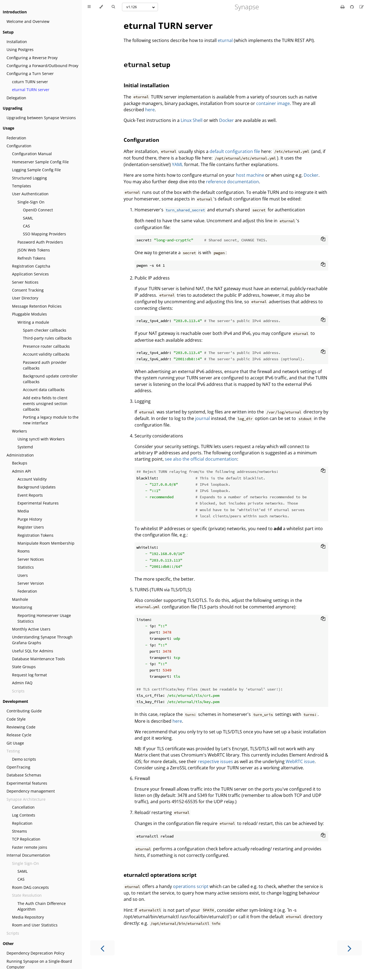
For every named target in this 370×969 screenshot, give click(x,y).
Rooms (23, 551)
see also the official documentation (201, 459)
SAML (28, 218)
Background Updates (36, 487)
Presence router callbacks (46, 346)
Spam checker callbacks (44, 330)
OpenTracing (18, 767)
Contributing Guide (24, 710)
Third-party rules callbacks (47, 338)
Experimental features (27, 783)
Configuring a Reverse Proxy (32, 57)
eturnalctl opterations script (160, 874)
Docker (226, 120)
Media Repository (28, 917)
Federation (16, 137)
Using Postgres (20, 49)
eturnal (225, 40)
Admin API (21, 471)
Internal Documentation (28, 855)
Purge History (29, 519)
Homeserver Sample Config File (40, 161)
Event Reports (30, 495)
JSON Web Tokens (33, 250)
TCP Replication (26, 839)
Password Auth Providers (40, 242)
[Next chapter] (349, 947)
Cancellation (23, 807)
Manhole (20, 599)
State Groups (24, 666)
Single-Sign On (30, 202)
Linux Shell (191, 120)
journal (202, 418)
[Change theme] (101, 7)
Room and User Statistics (35, 925)
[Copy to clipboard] (323, 239)
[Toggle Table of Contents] (89, 7)
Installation (17, 41)
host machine (250, 175)
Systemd (25, 446)
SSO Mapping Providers (44, 233)
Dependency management (31, 791)
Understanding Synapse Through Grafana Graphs (42, 639)
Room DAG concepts (30, 887)
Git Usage (15, 743)
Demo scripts (24, 759)
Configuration (19, 145)
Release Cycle (19, 734)
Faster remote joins (29, 847)
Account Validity (32, 479)
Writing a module (33, 322)
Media (23, 511)
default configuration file (235, 151)
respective (208, 761)
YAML (177, 164)
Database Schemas (24, 775)
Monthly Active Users (31, 629)
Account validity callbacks (46, 354)
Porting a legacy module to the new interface (51, 420)
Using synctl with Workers (41, 439)
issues (226, 761)
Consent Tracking (28, 290)
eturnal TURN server (30, 89)
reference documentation (232, 182)
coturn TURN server (30, 81)
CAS (26, 226)
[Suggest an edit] (361, 7)
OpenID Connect (38, 209)
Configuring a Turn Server (30, 73)
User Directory (25, 298)
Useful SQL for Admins (32, 650)
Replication (22, 823)
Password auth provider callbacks (45, 365)
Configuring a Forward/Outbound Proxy (42, 65)
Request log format (29, 674)
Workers (19, 431)
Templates (21, 185)
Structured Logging (29, 178)
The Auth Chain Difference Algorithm (41, 906)
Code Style (16, 719)
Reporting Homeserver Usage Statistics (44, 618)
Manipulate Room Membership (45, 543)
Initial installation (146, 85)
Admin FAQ (22, 682)
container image (273, 103)
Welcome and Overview (28, 21)
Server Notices (25, 282)
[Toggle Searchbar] (113, 7)
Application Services (30, 274)
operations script (190, 886)
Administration (20, 455)
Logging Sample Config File (36, 169)
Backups (19, 463)
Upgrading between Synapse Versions (41, 117)
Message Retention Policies (37, 306)
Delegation (16, 97)
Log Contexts (23, 815)
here (150, 110)
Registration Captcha (31, 266)
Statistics (25, 567)
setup (147, 64)
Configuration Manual (32, 153)
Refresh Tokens (31, 258)
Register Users (30, 527)
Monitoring (22, 607)
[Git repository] (352, 7)
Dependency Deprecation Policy (35, 953)
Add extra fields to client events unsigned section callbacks (45, 403)
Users (22, 575)
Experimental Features (38, 503)
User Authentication (30, 193)
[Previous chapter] (102, 947)
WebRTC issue (300, 761)
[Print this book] (343, 7)
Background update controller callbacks (50, 378)
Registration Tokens (35, 535)
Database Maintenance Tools (38, 658)
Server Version (30, 583)
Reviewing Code (21, 727)
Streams (19, 831)
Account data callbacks (44, 389)
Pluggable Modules (29, 314)
